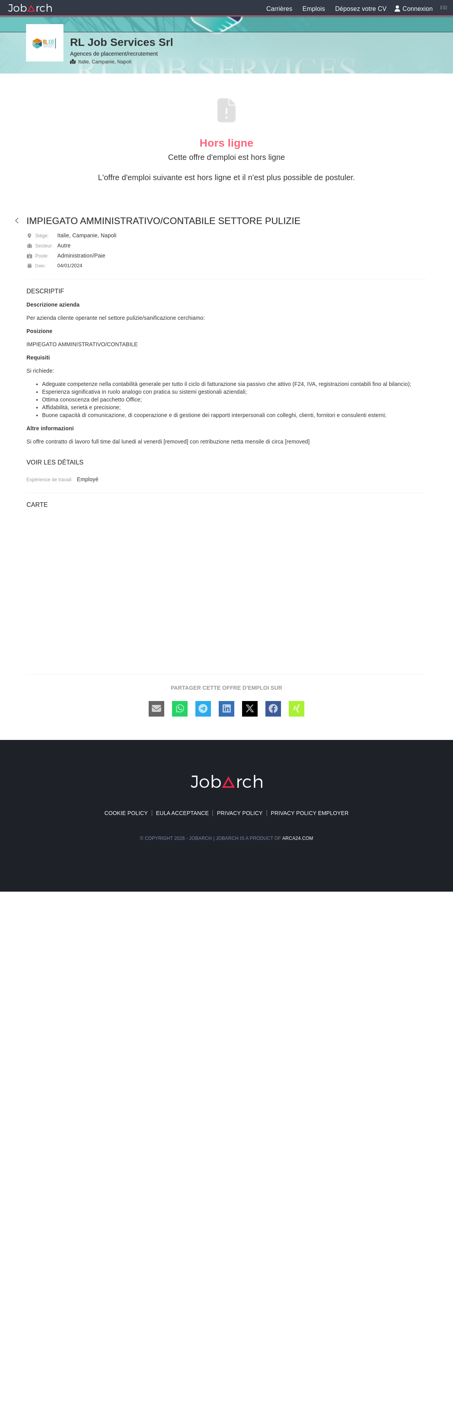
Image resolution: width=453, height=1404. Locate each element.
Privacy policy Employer (310, 813)
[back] (17, 220)
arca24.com (297, 838)
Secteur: (39, 246)
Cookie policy (126, 813)
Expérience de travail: (49, 479)
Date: (36, 265)
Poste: (37, 256)
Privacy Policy (239, 813)
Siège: (37, 235)
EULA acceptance (182, 813)
